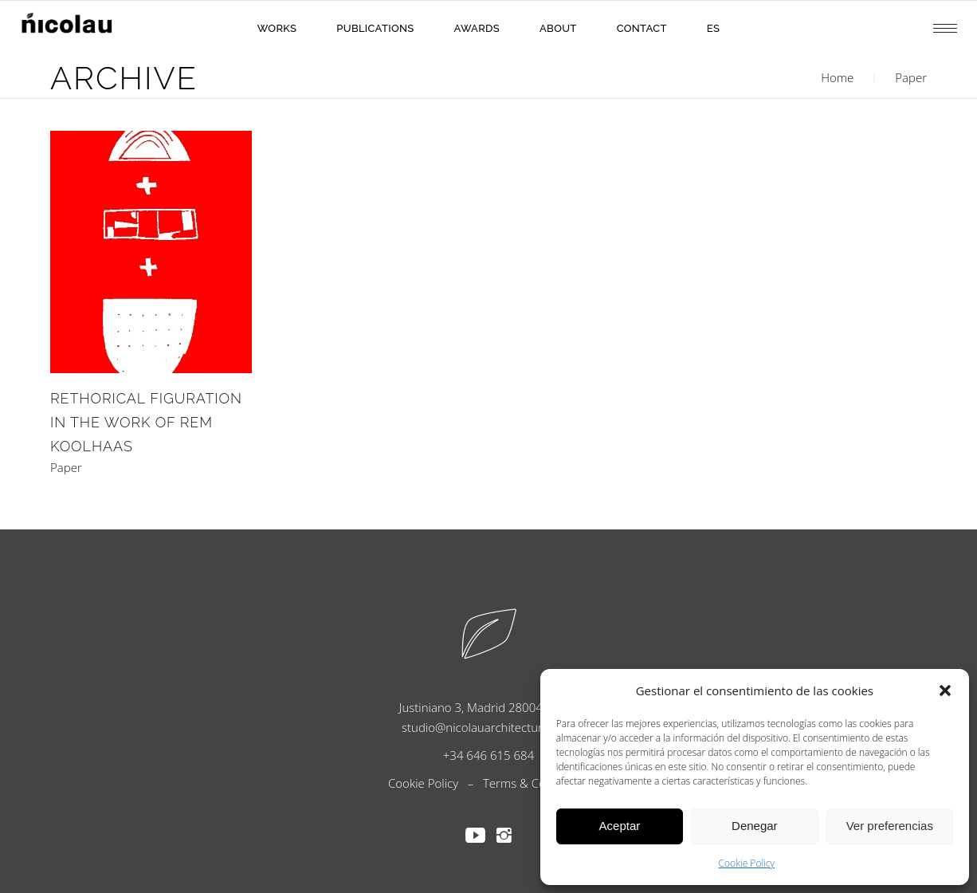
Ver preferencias (889, 825)
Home (837, 77)
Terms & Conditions (536, 783)
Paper (66, 468)
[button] (945, 690)
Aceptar (620, 825)
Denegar (755, 825)
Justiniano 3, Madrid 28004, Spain (488, 707)
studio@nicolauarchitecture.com (488, 727)
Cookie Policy (747, 863)
